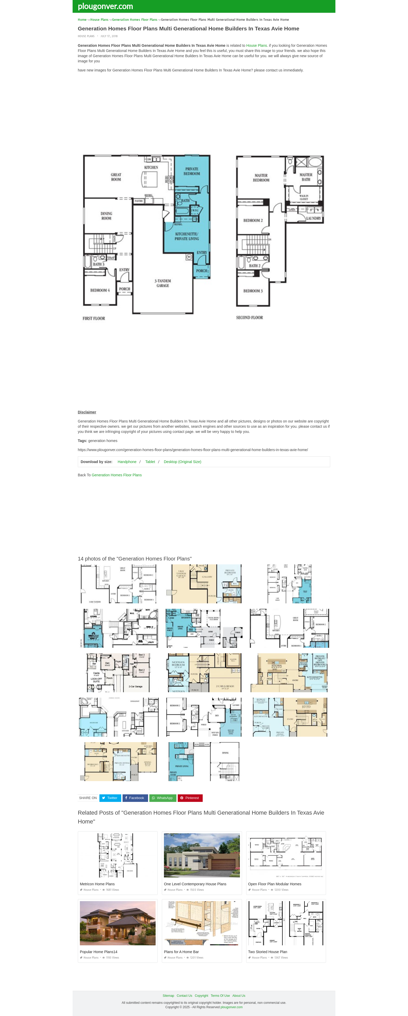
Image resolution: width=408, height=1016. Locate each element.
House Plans (86, 36)
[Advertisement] (204, 113)
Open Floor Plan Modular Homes (275, 884)
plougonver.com (105, 6)
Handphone (127, 462)
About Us (238, 995)
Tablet (150, 462)
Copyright (201, 995)
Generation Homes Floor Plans (117, 475)
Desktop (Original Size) (182, 462)
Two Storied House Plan (267, 951)
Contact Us (184, 995)
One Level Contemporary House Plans (195, 884)
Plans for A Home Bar (181, 951)
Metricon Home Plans (97, 884)
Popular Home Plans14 (98, 951)
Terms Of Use (220, 995)
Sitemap (168, 995)
